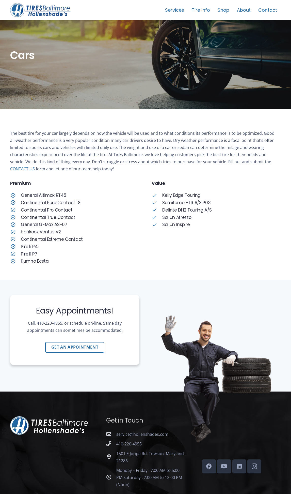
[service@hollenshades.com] (111, 434)
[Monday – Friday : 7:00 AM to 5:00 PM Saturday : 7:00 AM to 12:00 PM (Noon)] (111, 477)
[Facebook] (209, 466)
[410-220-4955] (111, 443)
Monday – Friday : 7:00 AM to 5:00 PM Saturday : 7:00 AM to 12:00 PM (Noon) (149, 477)
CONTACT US (22, 169)
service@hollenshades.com (142, 434)
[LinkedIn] (239, 466)
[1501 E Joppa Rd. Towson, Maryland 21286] (111, 457)
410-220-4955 (129, 444)
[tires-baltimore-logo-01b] (40, 10)
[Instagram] (254, 466)
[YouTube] (224, 466)
